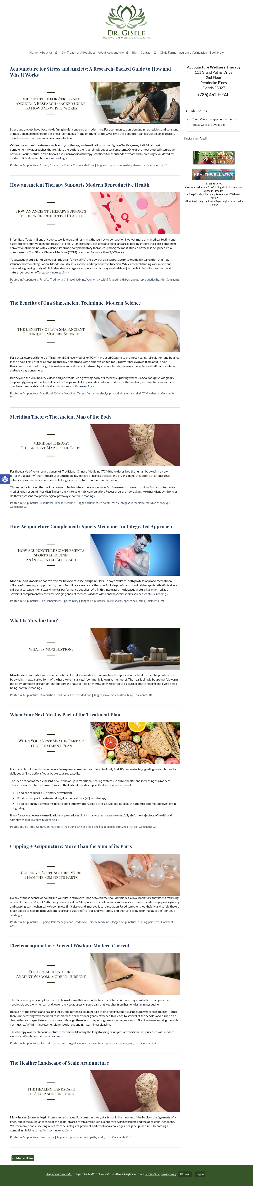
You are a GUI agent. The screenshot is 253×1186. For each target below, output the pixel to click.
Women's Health (96, 279)
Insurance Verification (192, 52)
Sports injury (70, 600)
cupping (142, 922)
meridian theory (155, 502)
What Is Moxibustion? (34, 620)
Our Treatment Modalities (78, 52)
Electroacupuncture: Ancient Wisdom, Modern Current (70, 945)
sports (118, 600)
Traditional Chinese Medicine (76, 165)
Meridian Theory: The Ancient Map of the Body (61, 417)
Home (33, 52)
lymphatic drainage (116, 393)
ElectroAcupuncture (52, 1043)
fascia (90, 393)
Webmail (185, 1174)
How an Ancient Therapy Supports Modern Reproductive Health (80, 185)
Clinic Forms (168, 52)
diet (112, 826)
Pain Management (51, 600)
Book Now (216, 52)
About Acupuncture (111, 52)
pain (150, 922)
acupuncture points (99, 502)
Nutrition (56, 826)
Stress (54, 165)
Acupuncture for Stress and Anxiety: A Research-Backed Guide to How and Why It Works (90, 72)
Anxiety (44, 165)
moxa (106, 695)
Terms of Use (152, 1174)
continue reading (55, 158)
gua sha (99, 393)
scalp (101, 1137)
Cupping (45, 922)
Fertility (44, 279)
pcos (135, 279)
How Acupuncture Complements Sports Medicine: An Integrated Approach (91, 526)
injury (110, 600)
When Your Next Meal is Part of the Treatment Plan (65, 714)
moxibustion (118, 695)
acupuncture (114, 165)
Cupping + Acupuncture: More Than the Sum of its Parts (71, 846)
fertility (122, 279)
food (119, 826)
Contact (146, 52)
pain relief (135, 393)
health (127, 826)
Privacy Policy (168, 1174)
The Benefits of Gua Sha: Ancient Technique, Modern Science (75, 303)
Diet (25, 826)
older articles (22, 1158)
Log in (200, 1174)
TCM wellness (150, 393)
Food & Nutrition (39, 826)
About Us (46, 52)
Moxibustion (47, 695)
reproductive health (152, 279)
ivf (129, 279)
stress (136, 165)
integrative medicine (132, 502)
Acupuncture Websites (59, 1174)
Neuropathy (47, 1137)
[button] (5, 479)
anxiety (127, 165)
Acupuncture (30, 165)
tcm (144, 165)
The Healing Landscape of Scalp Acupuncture (59, 1063)
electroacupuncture (105, 1043)
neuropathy (90, 1137)
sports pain (131, 600)
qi (167, 502)
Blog (135, 52)
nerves (123, 1043)
